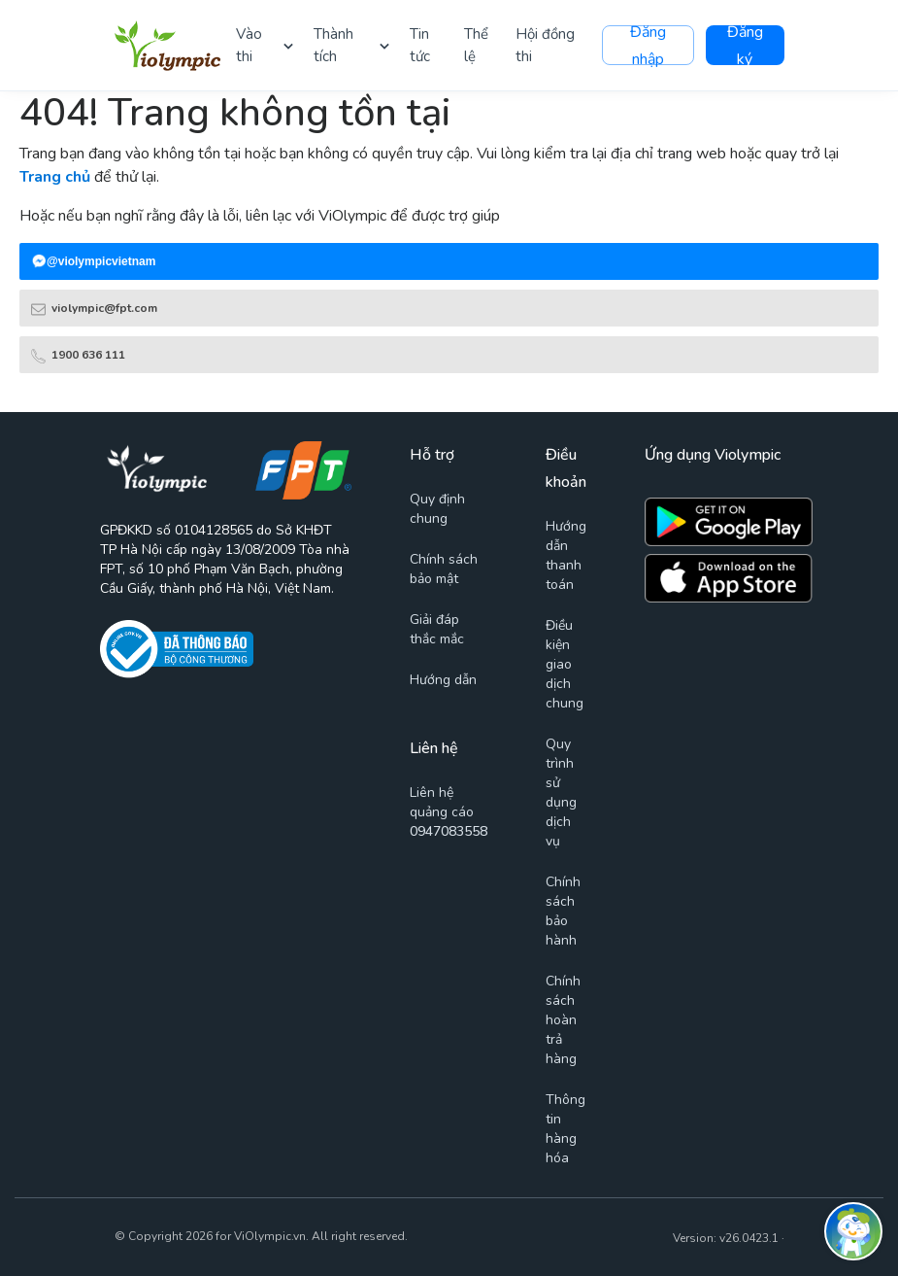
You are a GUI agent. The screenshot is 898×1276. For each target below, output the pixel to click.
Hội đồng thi (545, 45)
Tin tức (420, 45)
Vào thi (249, 45)
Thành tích (333, 45)
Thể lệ (476, 45)
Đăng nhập (648, 45)
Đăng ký (745, 45)
